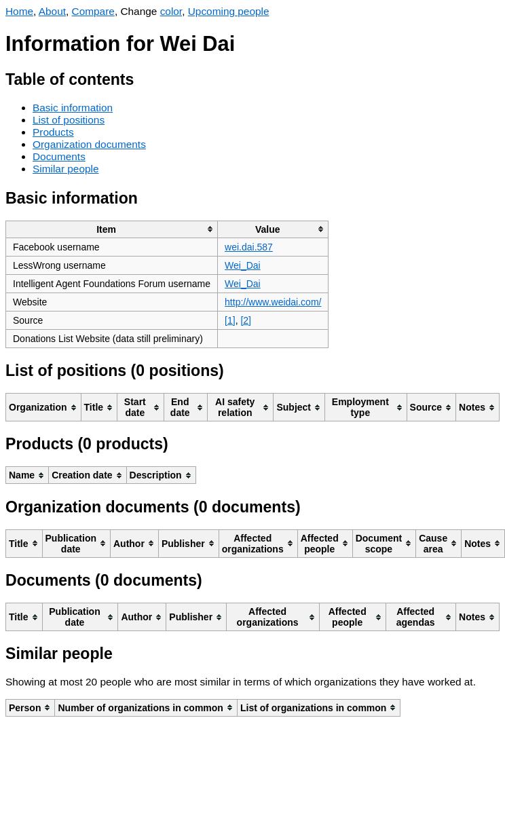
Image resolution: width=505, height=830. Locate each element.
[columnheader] (112, 229)
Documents (59, 156)
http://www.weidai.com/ (273, 302)
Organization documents (89, 144)
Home (19, 11)
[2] (245, 320)
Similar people (66, 168)
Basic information (73, 107)
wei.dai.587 (249, 247)
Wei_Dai (243, 265)
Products (53, 132)
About (52, 11)
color (171, 11)
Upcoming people (228, 11)
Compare (93, 11)
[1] (230, 320)
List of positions (69, 120)
